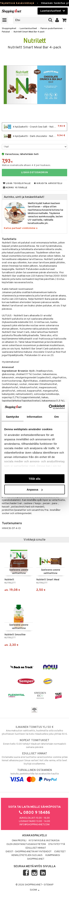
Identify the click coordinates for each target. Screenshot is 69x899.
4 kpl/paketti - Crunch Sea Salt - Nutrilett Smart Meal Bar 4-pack (35, 126)
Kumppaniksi (52, 855)
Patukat (6, 31)
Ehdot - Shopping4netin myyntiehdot (29, 851)
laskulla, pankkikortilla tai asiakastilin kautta (34, 774)
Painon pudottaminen (51, 28)
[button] (64, 20)
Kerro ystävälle (15, 187)
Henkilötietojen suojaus (27, 855)
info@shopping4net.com (34, 824)
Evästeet (60, 851)
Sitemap (48, 884)
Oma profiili (19, 840)
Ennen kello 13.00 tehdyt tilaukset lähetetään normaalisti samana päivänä (34, 744)
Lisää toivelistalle (17, 183)
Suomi (34, 890)
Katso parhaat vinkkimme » (21, 228)
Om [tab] (56, 416)
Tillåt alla (34, 478)
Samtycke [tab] (12, 416)
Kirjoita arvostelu (48, 183)
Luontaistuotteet (28, 28)
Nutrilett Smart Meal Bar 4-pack (28, 31)
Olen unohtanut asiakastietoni (26, 844)
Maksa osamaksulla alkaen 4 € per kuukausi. (26, 165)
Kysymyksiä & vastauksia (44, 840)
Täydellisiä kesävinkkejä (17, 3)
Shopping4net (9, 28)
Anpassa (35, 489)
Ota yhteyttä (56, 844)
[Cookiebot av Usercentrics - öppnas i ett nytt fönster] (49, 407)
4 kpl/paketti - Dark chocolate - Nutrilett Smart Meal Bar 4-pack (35, 136)
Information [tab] (34, 416)
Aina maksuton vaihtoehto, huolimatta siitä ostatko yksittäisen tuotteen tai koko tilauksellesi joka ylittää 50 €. (34, 730)
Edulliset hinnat (36, 848)
